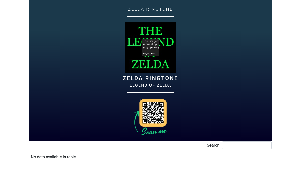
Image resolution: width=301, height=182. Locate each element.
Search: (239, 145)
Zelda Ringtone (150, 78)
